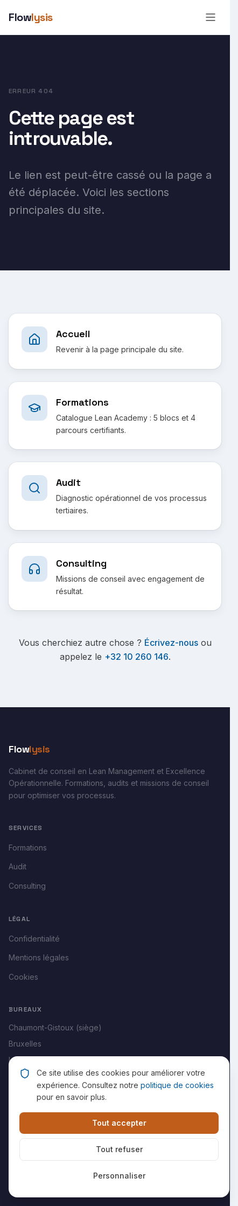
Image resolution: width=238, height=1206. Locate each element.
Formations (28, 847)
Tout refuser (119, 1149)
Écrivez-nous (171, 642)
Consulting (27, 885)
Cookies (23, 976)
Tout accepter (119, 1122)
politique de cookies (177, 1085)
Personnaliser (119, 1175)
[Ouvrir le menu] (210, 17)
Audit (17, 866)
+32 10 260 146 (136, 656)
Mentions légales (39, 957)
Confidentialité (34, 938)
